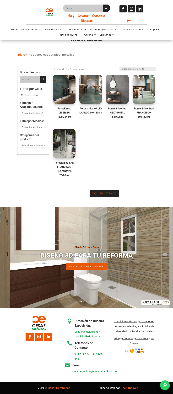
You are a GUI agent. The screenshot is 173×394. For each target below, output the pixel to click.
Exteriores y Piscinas (102, 29)
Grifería (88, 34)
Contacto (83, 16)
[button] (165, 385)
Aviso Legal (133, 326)
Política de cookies (143, 331)
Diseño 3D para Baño (86, 247)
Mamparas (153, 29)
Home (14, 29)
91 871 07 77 (82, 353)
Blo (117, 338)
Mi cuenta (86, 20)
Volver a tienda (104, 193)
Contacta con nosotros (86, 267)
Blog (71, 16)
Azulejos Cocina (53, 29)
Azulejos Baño (29, 29)
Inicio (21, 54)
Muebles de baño (130, 29)
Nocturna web (129, 388)
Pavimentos (76, 29)
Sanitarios (105, 34)
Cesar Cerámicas (59, 388)
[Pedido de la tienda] (137, 68)
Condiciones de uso (125, 321)
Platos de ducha (68, 34)
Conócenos (98, 16)
